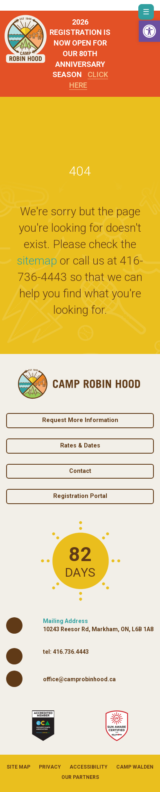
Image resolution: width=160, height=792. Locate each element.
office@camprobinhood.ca (79, 679)
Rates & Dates (80, 445)
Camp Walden (134, 767)
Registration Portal (80, 496)
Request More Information (80, 420)
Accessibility (89, 767)
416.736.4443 (71, 651)
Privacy (50, 767)
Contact (80, 471)
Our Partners (80, 777)
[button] (149, 31)
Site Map (18, 767)
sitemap (37, 260)
